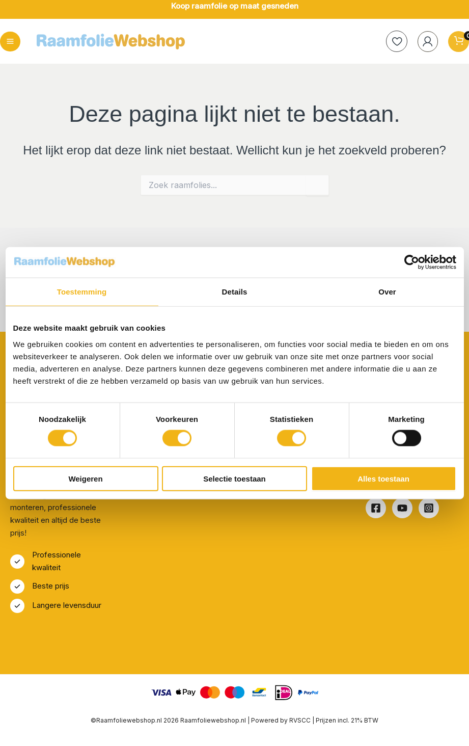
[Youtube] (402, 508)
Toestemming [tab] (82, 291)
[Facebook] (376, 508)
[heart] (395, 41)
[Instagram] (429, 508)
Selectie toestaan (234, 478)
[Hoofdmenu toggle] (10, 42)
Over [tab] (387, 291)
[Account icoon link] (426, 41)
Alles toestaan (383, 478)
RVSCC (300, 720)
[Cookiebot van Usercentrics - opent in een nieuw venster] (411, 262)
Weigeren (85, 478)
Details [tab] (234, 291)
